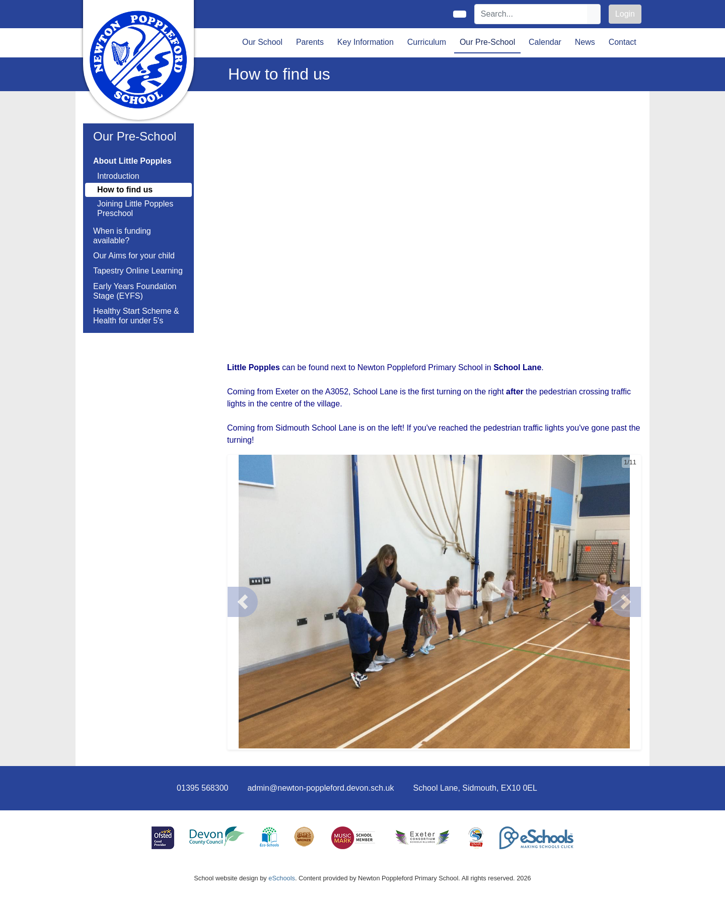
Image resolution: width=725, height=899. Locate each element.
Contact (622, 42)
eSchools (281, 878)
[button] (243, 602)
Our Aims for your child (134, 255)
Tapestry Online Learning (138, 270)
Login (625, 14)
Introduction (118, 176)
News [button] (585, 42)
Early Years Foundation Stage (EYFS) (134, 291)
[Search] (531, 14)
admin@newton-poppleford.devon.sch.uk (320, 788)
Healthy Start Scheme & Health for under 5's (136, 316)
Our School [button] (262, 42)
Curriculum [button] (426, 42)
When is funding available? (122, 236)
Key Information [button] (365, 42)
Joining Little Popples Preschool (135, 208)
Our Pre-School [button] (487, 42)
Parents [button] (310, 42)
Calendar (545, 42)
